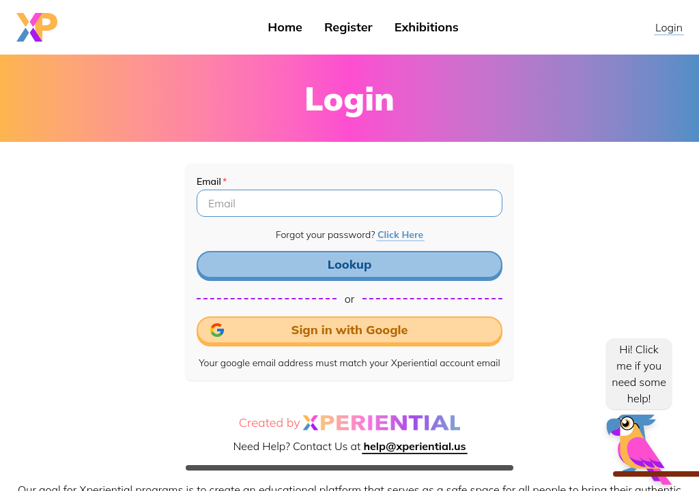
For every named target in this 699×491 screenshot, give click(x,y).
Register (348, 27)
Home (285, 27)
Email (209, 181)
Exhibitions (427, 27)
